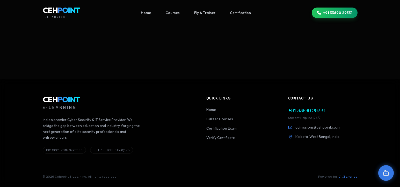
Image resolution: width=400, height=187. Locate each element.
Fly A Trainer (204, 12)
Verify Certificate (220, 137)
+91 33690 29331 (334, 12)
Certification (240, 12)
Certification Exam (221, 128)
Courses (172, 12)
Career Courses (219, 119)
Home (146, 12)
